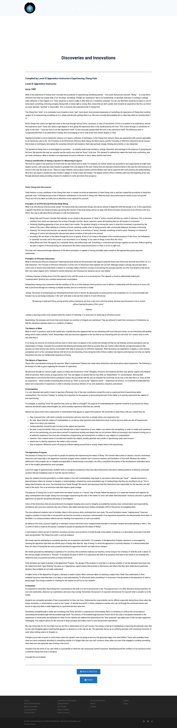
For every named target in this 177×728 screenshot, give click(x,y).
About (79, 6)
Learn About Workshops (66, 700)
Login (142, 6)
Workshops (89, 6)
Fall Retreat (61, 707)
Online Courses (63, 713)
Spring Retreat (63, 703)
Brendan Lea (75, 721)
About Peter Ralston (32, 703)
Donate (72, 9)
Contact (134, 6)
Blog (126, 6)
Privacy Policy (29, 724)
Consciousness (30, 710)
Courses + (100, 6)
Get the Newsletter (97, 700)
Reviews (110, 6)
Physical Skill (29, 713)
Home (72, 6)
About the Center (30, 707)
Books (118, 6)
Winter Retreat (63, 710)
